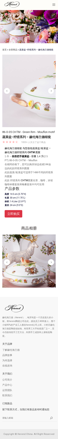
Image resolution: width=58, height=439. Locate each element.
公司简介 (7, 379)
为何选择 (7, 360)
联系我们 (7, 395)
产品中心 (7, 384)
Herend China (25, 434)
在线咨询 (7, 365)
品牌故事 (7, 355)
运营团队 (7, 390)
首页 (4, 49)
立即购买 (13, 214)
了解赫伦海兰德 (11, 349)
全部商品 (13, 49)
